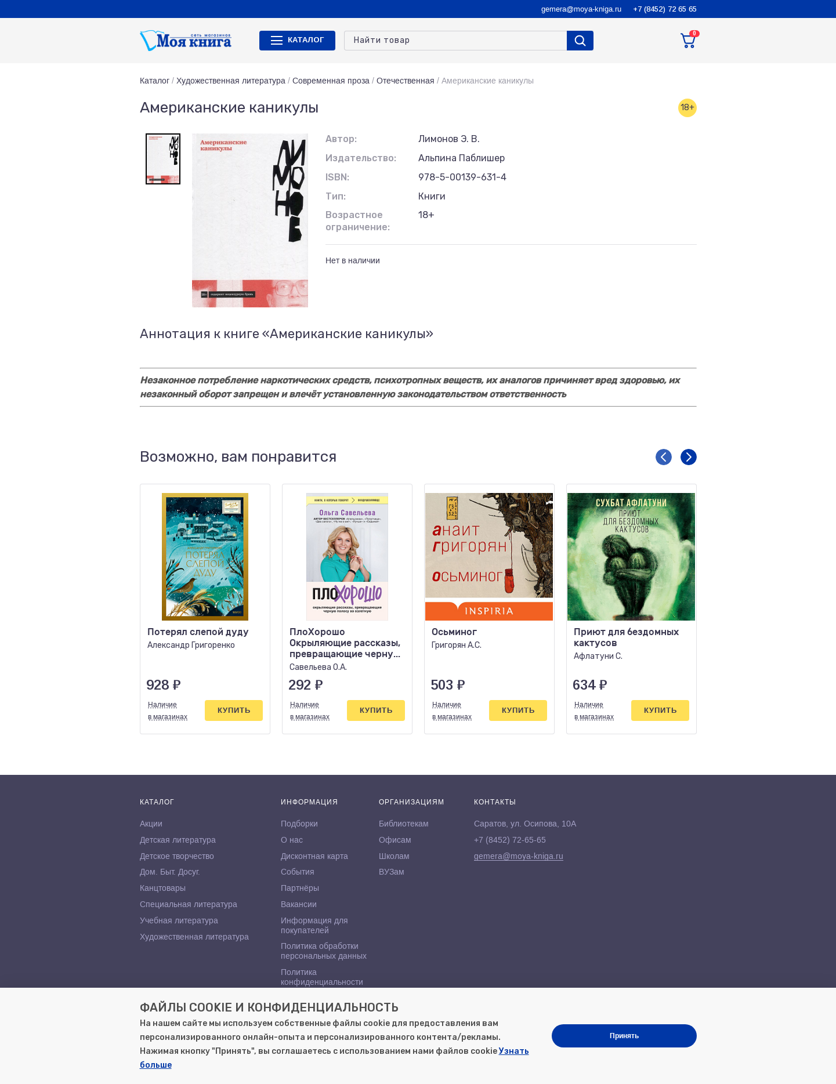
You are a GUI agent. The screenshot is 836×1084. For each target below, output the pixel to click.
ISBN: (337, 177)
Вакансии (299, 904)
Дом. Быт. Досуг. (170, 871)
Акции (151, 823)
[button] (664, 457)
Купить (234, 710)
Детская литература (178, 839)
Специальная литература (188, 904)
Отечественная (406, 80)
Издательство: (360, 158)
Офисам (395, 839)
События (297, 871)
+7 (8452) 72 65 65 (665, 9)
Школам (394, 856)
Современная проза (331, 80)
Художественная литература (230, 80)
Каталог (154, 80)
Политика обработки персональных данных (324, 950)
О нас (292, 839)
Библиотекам (404, 823)
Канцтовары (163, 888)
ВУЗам (391, 871)
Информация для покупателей (314, 925)
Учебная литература (179, 920)
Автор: (341, 138)
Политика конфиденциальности (322, 977)
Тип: (335, 196)
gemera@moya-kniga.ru (581, 9)
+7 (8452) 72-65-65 (510, 839)
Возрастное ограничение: (357, 221)
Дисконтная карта (314, 856)
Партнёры (300, 888)
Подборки (299, 823)
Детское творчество (177, 856)
